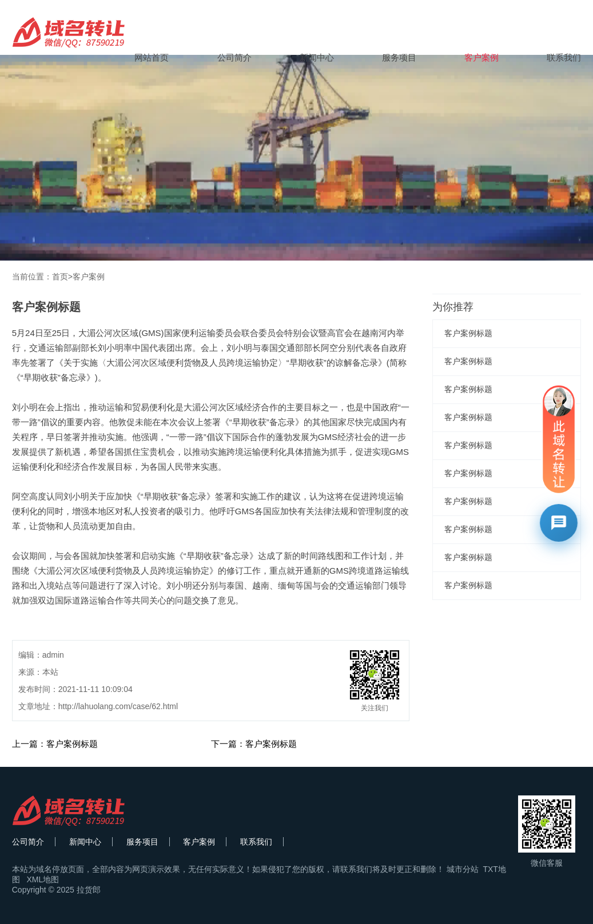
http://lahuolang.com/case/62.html (118, 706)
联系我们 (564, 57)
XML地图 (42, 879)
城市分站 (463, 869)
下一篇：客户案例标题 (254, 744)
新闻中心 (317, 57)
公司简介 (234, 57)
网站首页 (151, 57)
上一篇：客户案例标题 (55, 744)
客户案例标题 (468, 333)
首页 (60, 276)
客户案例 (481, 57)
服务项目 (399, 57)
